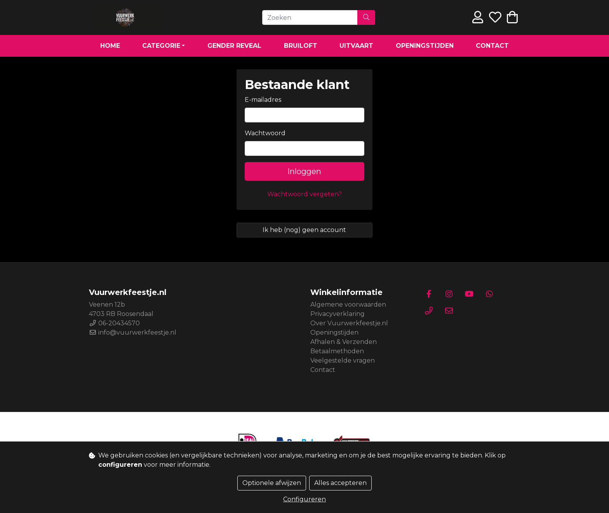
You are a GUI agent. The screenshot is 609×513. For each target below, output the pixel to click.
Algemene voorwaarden (348, 304)
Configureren (304, 499)
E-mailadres (263, 99)
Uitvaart (356, 45)
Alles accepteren (340, 483)
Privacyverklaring (337, 314)
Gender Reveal (234, 45)
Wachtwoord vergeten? (304, 194)
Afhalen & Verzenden (343, 341)
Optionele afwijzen (271, 483)
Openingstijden (425, 45)
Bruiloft (300, 45)
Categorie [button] (161, 45)
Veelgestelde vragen (342, 360)
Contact (492, 45)
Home (110, 45)
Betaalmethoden (337, 351)
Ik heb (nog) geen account (304, 230)
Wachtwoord (265, 133)
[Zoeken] (310, 17)
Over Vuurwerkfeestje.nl (349, 323)
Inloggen (304, 171)
